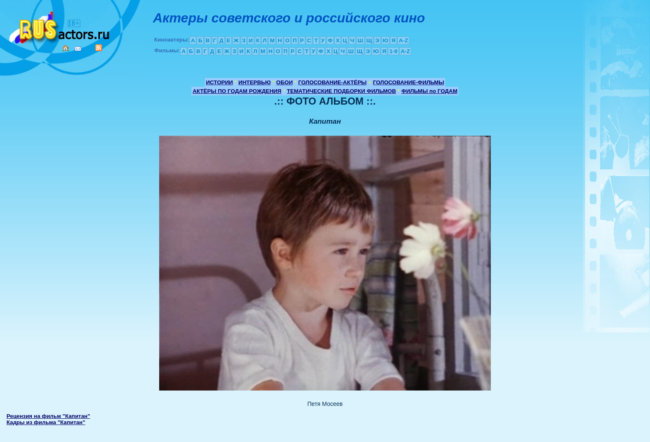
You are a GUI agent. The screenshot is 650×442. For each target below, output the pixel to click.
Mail (78, 48)
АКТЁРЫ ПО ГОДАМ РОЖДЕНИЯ (237, 91)
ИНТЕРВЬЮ (254, 82)
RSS (98, 47)
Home (65, 48)
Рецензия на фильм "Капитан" (48, 416)
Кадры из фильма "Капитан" (46, 422)
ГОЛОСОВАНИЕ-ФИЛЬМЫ (408, 82)
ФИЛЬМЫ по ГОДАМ (429, 91)
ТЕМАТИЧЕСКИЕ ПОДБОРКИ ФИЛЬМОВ (341, 91)
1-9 (393, 51)
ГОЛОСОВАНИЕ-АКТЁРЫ (332, 82)
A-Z (403, 40)
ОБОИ (284, 82)
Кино (60, 26)
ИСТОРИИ (219, 82)
